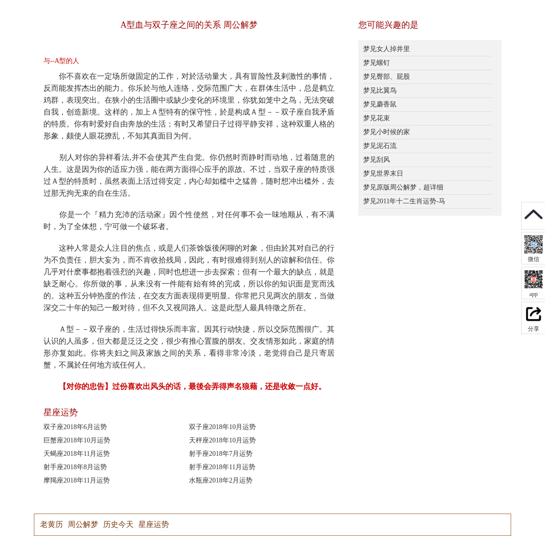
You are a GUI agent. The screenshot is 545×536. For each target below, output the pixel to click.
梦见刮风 (376, 159)
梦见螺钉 (376, 62)
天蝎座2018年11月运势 (76, 453)
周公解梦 (83, 524)
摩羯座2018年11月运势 (76, 480)
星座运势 (153, 524)
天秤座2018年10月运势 (222, 440)
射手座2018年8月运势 (75, 467)
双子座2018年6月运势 (75, 427)
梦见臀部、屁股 (386, 76)
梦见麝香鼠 (380, 104)
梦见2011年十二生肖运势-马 (404, 201)
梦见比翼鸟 (380, 90)
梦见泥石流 (380, 145)
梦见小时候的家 (386, 132)
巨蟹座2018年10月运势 (76, 440)
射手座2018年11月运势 (222, 467)
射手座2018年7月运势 (220, 453)
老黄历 (51, 524)
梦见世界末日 (383, 173)
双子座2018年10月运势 (222, 427)
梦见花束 (376, 118)
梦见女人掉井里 (386, 49)
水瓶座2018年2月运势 (220, 480)
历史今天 (118, 524)
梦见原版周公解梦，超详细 (403, 187)
